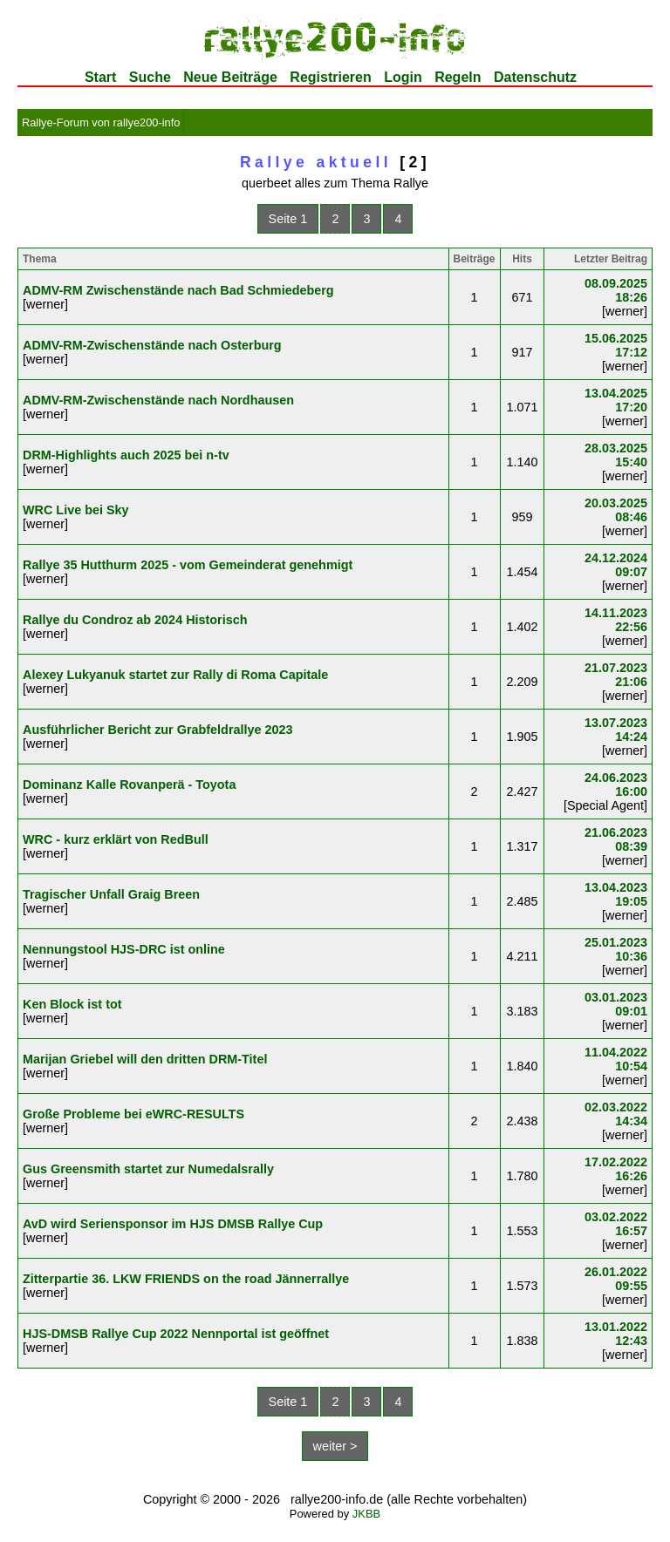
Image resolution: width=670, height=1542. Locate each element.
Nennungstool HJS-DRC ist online (124, 949)
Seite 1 (288, 219)
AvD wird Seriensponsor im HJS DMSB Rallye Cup (173, 1224)
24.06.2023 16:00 (616, 784)
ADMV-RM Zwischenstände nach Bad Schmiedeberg (178, 290)
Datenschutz (535, 77)
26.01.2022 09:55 (616, 1279)
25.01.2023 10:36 (616, 949)
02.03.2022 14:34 (616, 1114)
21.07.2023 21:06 (616, 675)
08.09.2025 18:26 (616, 290)
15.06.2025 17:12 (616, 345)
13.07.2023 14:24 (616, 730)
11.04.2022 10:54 (616, 1059)
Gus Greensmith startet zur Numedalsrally (148, 1169)
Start (100, 77)
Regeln (457, 77)
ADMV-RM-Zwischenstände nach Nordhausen (158, 400)
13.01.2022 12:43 (616, 1334)
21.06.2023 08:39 (616, 839)
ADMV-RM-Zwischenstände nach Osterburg (152, 345)
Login (403, 77)
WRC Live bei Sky (76, 510)
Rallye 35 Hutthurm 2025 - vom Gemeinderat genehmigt (187, 565)
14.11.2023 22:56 (616, 620)
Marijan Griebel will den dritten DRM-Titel (145, 1059)
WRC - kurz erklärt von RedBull (116, 839)
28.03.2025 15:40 (616, 455)
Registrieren (330, 77)
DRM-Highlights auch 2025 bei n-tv (126, 455)
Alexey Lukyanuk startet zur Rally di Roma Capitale (175, 675)
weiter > (335, 1446)
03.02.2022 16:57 (616, 1224)
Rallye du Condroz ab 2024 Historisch (135, 620)
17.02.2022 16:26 (616, 1169)
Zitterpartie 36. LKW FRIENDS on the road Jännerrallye (186, 1279)
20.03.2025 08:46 (616, 510)
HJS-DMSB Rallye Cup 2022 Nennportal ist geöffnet (176, 1334)
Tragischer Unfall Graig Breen (111, 894)
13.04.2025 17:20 (616, 400)
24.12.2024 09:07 (616, 565)
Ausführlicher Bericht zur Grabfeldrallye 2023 (158, 730)
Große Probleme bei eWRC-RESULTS (133, 1114)
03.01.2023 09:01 (616, 1004)
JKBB (366, 1513)
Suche (150, 77)
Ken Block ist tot (72, 1004)
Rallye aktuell (316, 162)
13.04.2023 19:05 (616, 894)
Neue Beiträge (230, 77)
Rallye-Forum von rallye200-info (101, 122)
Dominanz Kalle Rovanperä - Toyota (129, 784)
